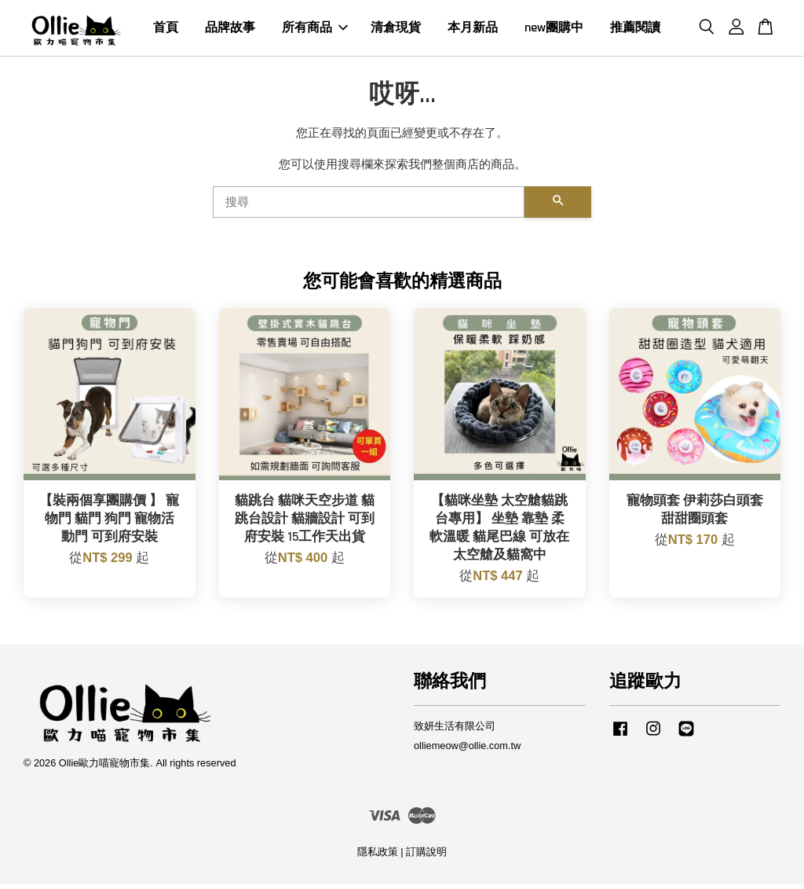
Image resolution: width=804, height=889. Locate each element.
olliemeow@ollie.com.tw (467, 750)
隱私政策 (377, 856)
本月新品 (473, 30)
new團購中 (553, 30)
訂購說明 (426, 856)
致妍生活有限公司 (454, 731)
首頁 (165, 30)
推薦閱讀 (635, 30)
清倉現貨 (396, 30)
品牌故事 (230, 30)
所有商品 (315, 30)
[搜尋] (368, 206)
